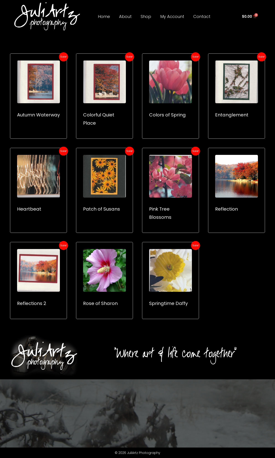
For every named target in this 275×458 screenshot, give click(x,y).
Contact (201, 16)
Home (104, 16)
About (125, 16)
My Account (172, 16)
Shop (146, 16)
